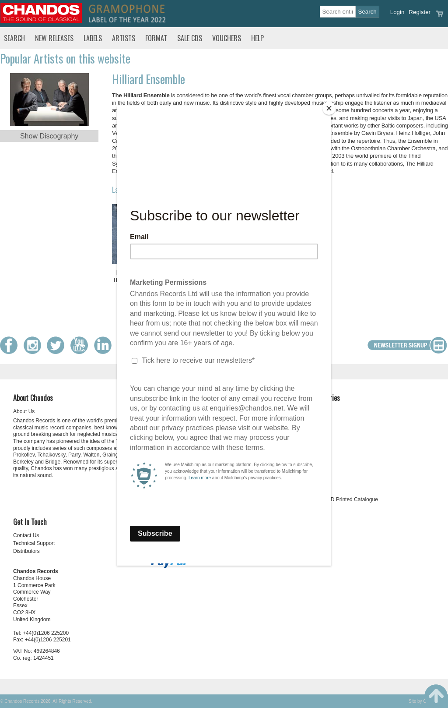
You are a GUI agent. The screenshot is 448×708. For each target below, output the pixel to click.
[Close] (329, 108)
